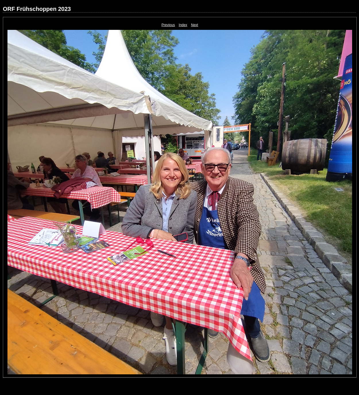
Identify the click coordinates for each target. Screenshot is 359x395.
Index (183, 25)
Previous (168, 25)
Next (194, 25)
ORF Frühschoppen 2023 (37, 9)
